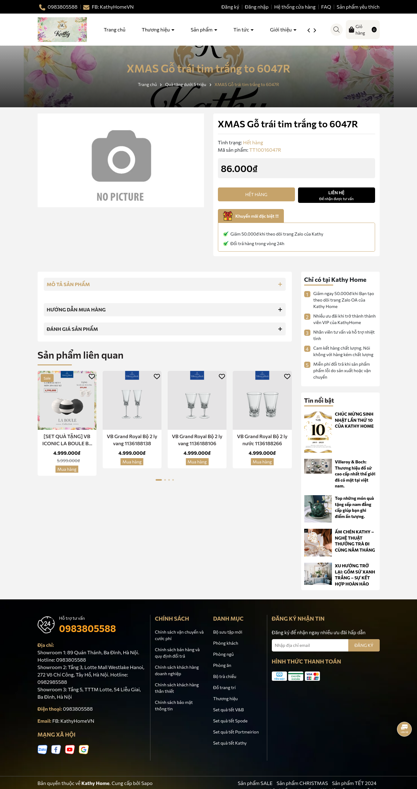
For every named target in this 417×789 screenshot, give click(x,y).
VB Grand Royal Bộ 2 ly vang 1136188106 (197, 439)
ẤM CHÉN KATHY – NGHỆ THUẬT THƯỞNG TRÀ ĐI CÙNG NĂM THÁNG (355, 541)
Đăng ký (230, 7)
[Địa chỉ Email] (326, 645)
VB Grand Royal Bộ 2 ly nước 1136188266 (262, 439)
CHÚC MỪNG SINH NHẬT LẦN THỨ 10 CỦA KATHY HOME (354, 420)
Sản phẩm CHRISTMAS (302, 783)
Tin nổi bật (319, 400)
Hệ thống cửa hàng (295, 7)
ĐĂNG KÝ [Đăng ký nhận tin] (364, 645)
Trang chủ (114, 29)
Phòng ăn (222, 665)
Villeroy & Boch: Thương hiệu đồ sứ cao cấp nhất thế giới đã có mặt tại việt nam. (355, 473)
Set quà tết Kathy (230, 743)
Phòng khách (225, 643)
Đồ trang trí (224, 687)
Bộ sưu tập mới (228, 632)
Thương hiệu (156, 29)
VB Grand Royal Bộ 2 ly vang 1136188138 (132, 439)
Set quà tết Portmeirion (236, 731)
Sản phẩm (202, 29)
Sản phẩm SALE (255, 783)
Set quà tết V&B (228, 709)
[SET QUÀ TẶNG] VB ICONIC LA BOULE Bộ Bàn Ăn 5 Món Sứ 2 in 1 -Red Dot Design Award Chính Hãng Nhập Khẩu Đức (67, 440)
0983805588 (87, 628)
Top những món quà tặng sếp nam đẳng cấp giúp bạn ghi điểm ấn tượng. (354, 507)
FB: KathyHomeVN (73, 721)
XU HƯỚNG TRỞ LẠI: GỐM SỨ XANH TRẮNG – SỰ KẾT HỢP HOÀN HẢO (355, 574)
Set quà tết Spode (230, 720)
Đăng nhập (256, 7)
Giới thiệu (281, 29)
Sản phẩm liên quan (81, 354)
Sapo (147, 783)
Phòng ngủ (223, 654)
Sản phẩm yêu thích (358, 7)
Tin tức (241, 29)
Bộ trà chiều (224, 676)
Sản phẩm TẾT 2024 (354, 783)
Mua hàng (66, 469)
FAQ (326, 7)
